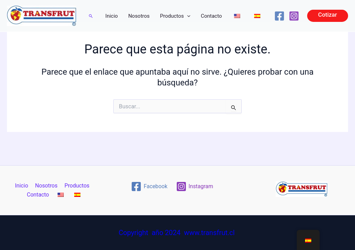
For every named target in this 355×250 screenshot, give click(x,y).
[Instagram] (294, 16)
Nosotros (139, 16)
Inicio (111, 16)
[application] (187, 16)
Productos (175, 16)
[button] (91, 16)
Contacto (211, 16)
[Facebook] (279, 16)
